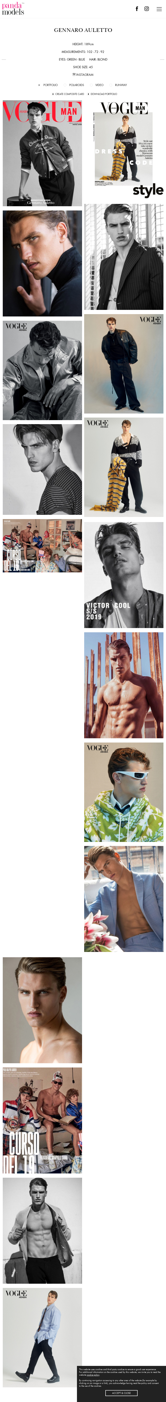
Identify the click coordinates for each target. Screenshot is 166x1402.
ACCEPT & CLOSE (121, 1393)
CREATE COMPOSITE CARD (69, 94)
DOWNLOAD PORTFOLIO (104, 94)
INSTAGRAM (83, 75)
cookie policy (93, 1375)
